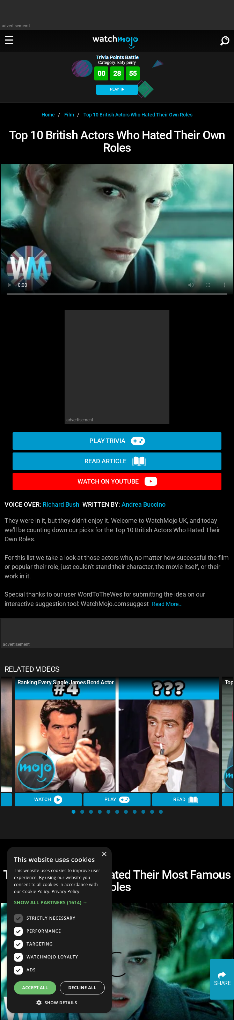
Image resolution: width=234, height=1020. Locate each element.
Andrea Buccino (144, 504)
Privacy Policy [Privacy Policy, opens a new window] (65, 891)
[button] (73, 811)
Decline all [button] (82, 988)
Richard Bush (61, 504)
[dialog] (59, 930)
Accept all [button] (35, 988)
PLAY (117, 89)
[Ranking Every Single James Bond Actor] (117, 734)
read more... (167, 604)
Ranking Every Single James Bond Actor (65, 682)
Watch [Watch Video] (48, 800)
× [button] (104, 854)
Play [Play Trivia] (117, 800)
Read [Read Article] (185, 799)
